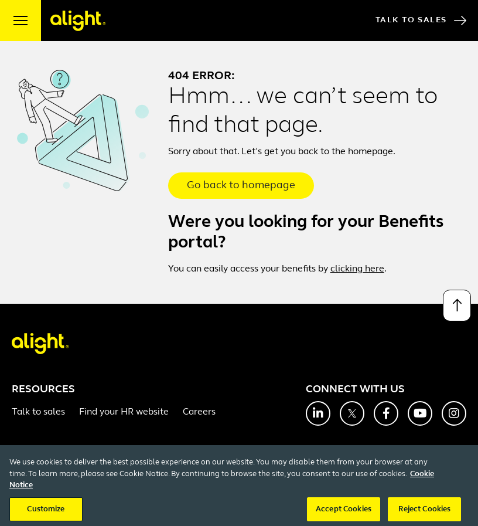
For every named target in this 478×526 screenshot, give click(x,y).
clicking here (357, 269)
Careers (199, 412)
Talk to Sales (420, 20)
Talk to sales (38, 412)
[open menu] (20, 20)
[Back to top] (457, 305)
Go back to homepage (241, 185)
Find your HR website (124, 412)
